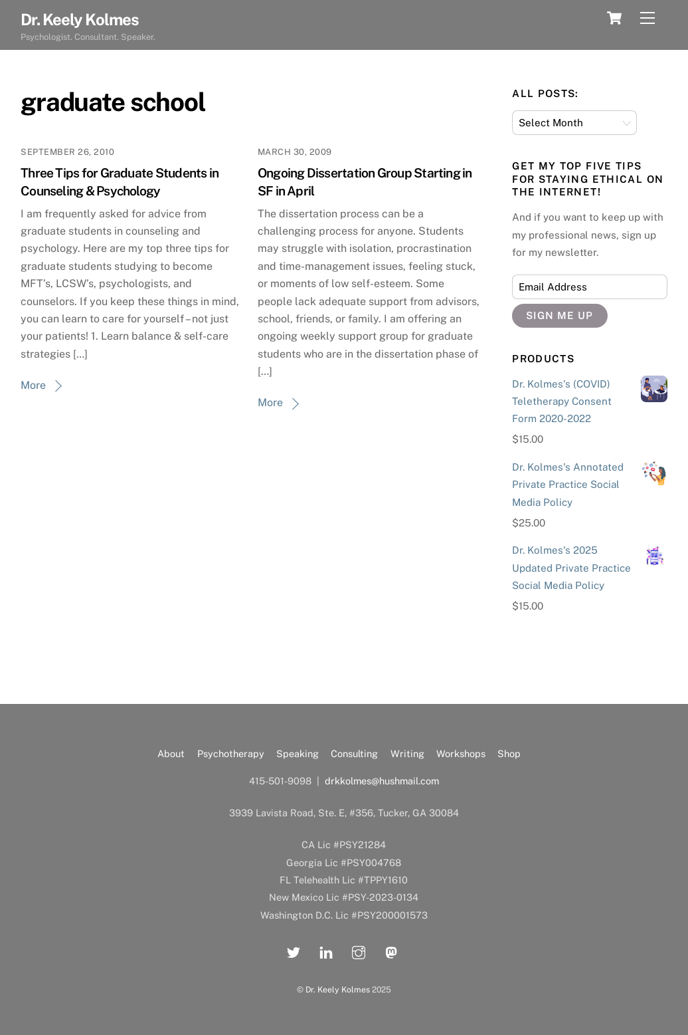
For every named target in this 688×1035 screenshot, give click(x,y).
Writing (407, 753)
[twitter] (293, 950)
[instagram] (358, 950)
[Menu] (647, 18)
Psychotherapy (230, 753)
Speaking (297, 753)
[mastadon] (391, 950)
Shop (509, 753)
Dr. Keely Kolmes (337, 989)
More (33, 385)
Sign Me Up (559, 315)
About (171, 753)
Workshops (460, 753)
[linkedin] (326, 950)
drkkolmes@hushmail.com (382, 780)
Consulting (354, 753)
